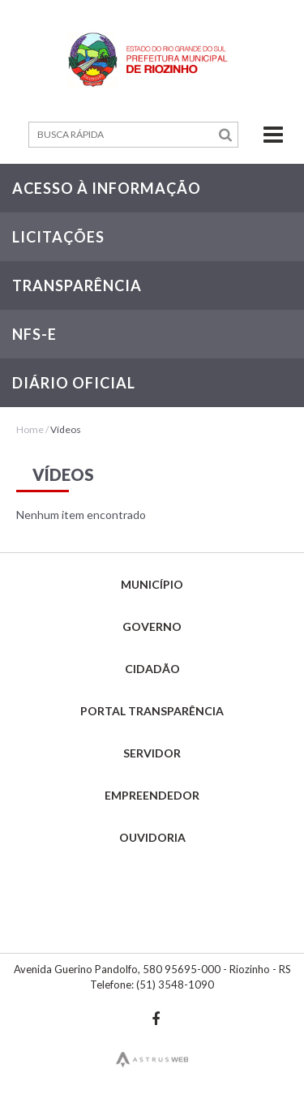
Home (30, 429)
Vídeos (65, 429)
